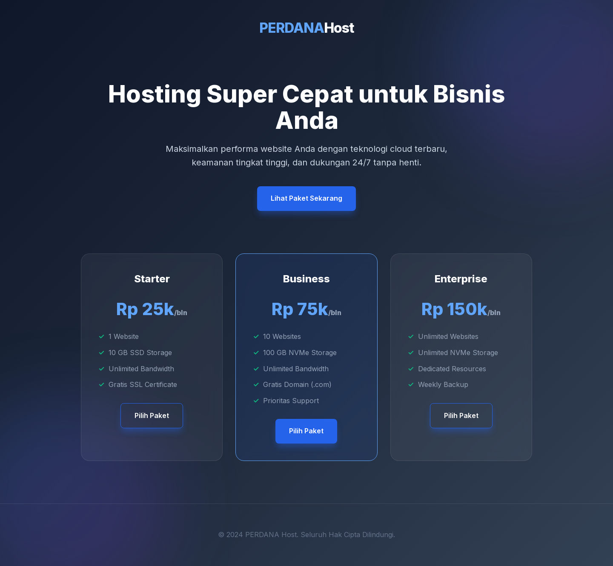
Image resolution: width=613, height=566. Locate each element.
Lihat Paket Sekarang (306, 198)
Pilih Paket (152, 415)
